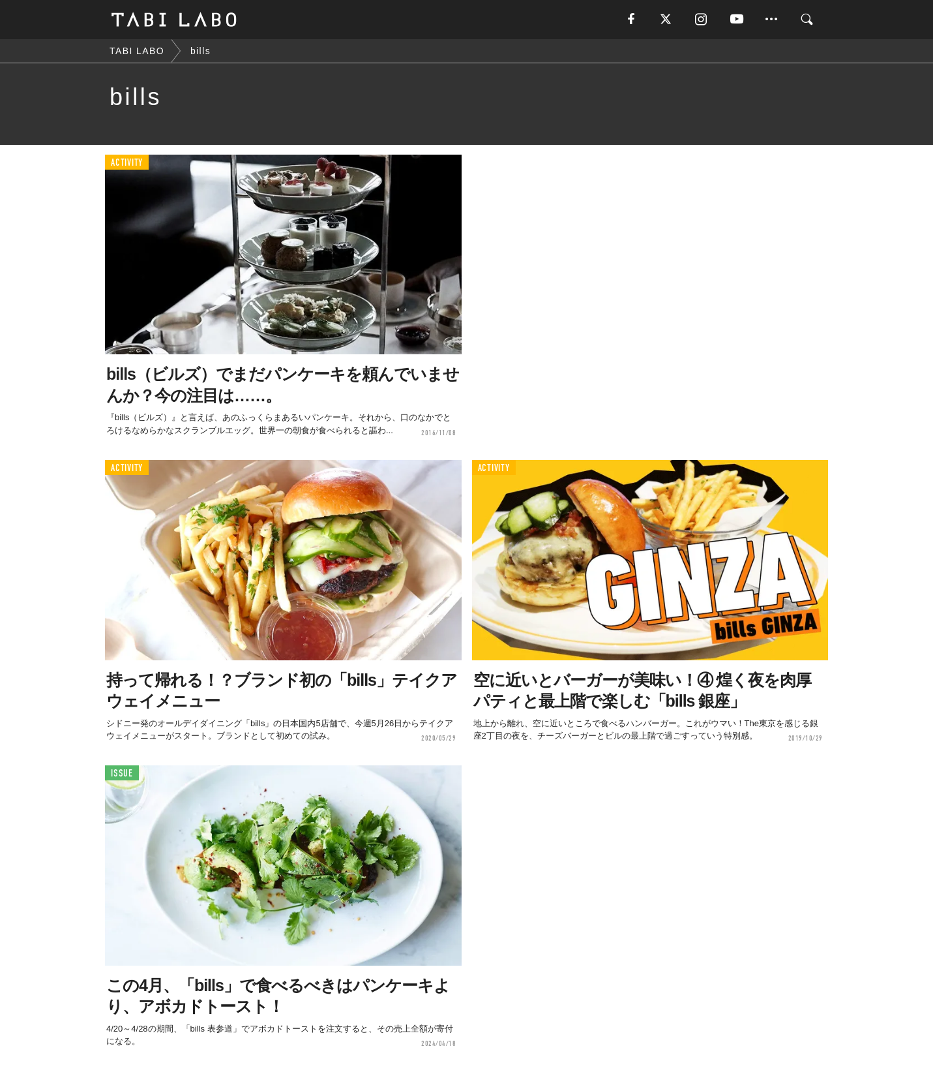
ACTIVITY (127, 163)
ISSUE (122, 773)
